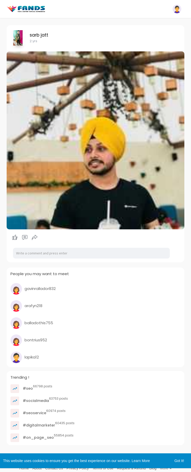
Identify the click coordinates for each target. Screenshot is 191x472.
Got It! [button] (179, 461)
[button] (177, 9)
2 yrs (33, 41)
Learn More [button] (141, 461)
